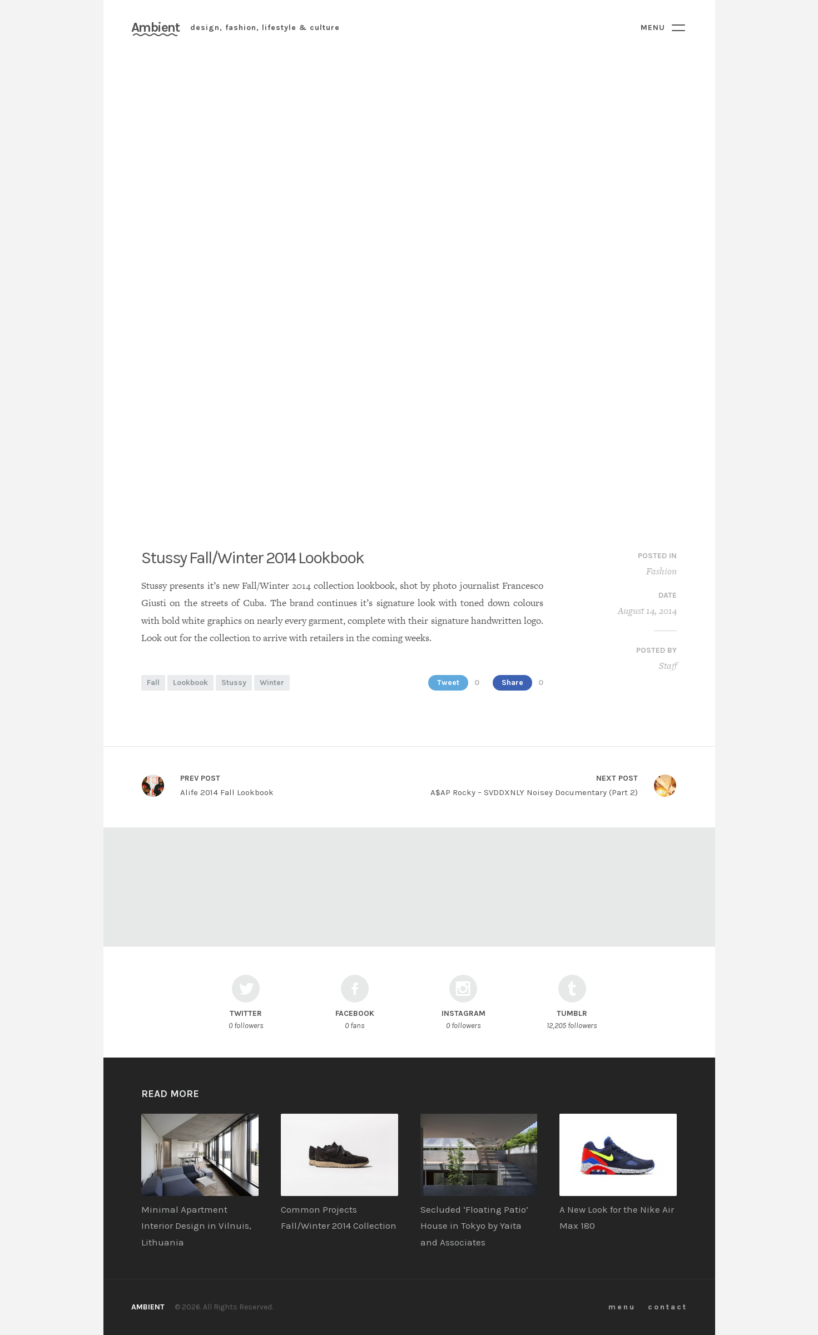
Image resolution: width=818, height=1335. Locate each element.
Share (512, 682)
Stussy (233, 682)
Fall (153, 682)
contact (667, 1307)
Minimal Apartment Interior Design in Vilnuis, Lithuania (196, 1226)
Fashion (661, 571)
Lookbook (190, 682)
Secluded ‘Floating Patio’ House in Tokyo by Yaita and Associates (474, 1226)
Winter (272, 682)
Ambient (155, 27)
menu (622, 1307)
